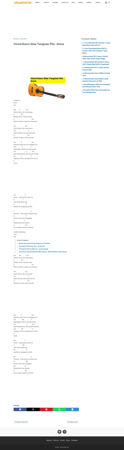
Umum (37, 2)
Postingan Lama (73, 422)
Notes (98, 2)
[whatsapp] (59, 409)
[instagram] (64, 432)
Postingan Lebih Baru (21, 422)
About (68, 440)
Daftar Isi (56, 440)
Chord (88, 2)
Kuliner (55, 2)
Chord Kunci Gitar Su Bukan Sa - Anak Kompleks (33, 249)
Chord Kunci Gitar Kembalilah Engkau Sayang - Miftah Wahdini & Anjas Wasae (43, 252)
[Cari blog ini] (109, 2)
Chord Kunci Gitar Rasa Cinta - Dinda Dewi (32, 246)
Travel (80, 2)
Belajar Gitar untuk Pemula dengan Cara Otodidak (34, 243)
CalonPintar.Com (64, 447)
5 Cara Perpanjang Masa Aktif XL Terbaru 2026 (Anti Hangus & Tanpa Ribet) (95, 51)
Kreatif (46, 2)
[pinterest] (46, 409)
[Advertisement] (62, 21)
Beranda (49, 440)
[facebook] (20, 409)
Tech (73, 2)
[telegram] (72, 409)
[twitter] (33, 409)
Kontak (62, 440)
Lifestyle (64, 2)
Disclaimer (74, 440)
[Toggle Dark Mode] (106, 2)
